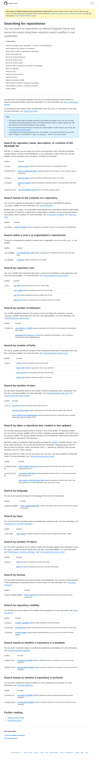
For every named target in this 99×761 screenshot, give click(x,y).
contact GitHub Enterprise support (25, 16)
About (86, 752)
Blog (82, 752)
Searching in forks (30, 111)
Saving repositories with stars (58, 393)
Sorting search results (16, 718)
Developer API (69, 752)
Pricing (62, 752)
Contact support (10, 738)
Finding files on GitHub (55, 215)
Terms (25, 752)
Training (77, 752)
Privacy (30, 752)
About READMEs (46, 205)
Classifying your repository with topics (18, 524)
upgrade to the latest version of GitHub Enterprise (66, 13)
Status (42, 752)
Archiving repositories (25, 685)
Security (36, 752)
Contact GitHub (54, 752)
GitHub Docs (13, 3)
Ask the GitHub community (14, 735)
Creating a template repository (19, 650)
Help (46, 752)
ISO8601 (55, 442)
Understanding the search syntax (19, 130)
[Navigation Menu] (92, 3)
